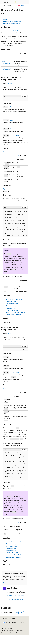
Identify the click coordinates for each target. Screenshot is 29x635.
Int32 (10, 107)
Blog (21, 626)
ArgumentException (8, 189)
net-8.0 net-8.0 (8, 322)
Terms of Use (19, 630)
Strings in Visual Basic (12, 310)
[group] (15, 99)
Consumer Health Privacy (7, 630)
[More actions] (26, 5)
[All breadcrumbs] (2, 5)
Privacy (10, 628)
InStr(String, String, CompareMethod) (11, 23)
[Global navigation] (1, 2)
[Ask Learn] (19, 5)
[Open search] (22, 2)
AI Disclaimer (4, 626)
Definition (4, 17)
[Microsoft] (15, 2)
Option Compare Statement (13, 314)
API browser (8, 5)
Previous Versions (13, 626)
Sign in (26, 2)
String (11, 120)
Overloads (4, 19)
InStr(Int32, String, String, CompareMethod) (12, 21)
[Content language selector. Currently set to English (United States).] (8, 618)
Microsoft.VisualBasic (13, 31)
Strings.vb (10, 83)
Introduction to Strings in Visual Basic (16, 312)
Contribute (3, 628)
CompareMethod (14, 135)
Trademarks (4, 632)
